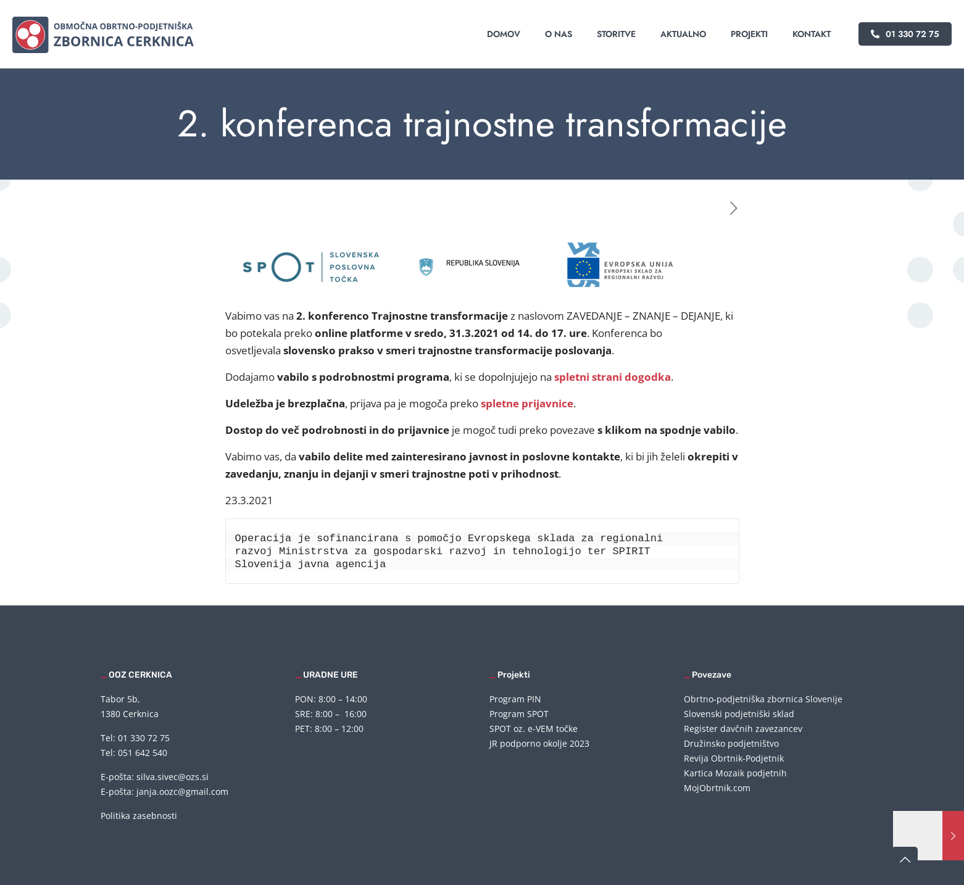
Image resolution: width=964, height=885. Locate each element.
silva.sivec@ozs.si (172, 777)
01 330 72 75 (905, 34)
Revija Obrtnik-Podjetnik (734, 758)
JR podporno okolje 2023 (539, 743)
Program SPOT (519, 714)
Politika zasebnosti (139, 815)
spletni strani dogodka (612, 377)
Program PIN (515, 699)
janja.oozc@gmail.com (182, 791)
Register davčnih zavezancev (743, 728)
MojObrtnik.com (717, 788)
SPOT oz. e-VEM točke (533, 728)
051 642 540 (142, 752)
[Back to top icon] (905, 860)
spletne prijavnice (527, 403)
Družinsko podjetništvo (731, 743)
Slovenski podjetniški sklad (739, 714)
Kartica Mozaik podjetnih (735, 773)
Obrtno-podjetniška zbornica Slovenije (763, 699)
